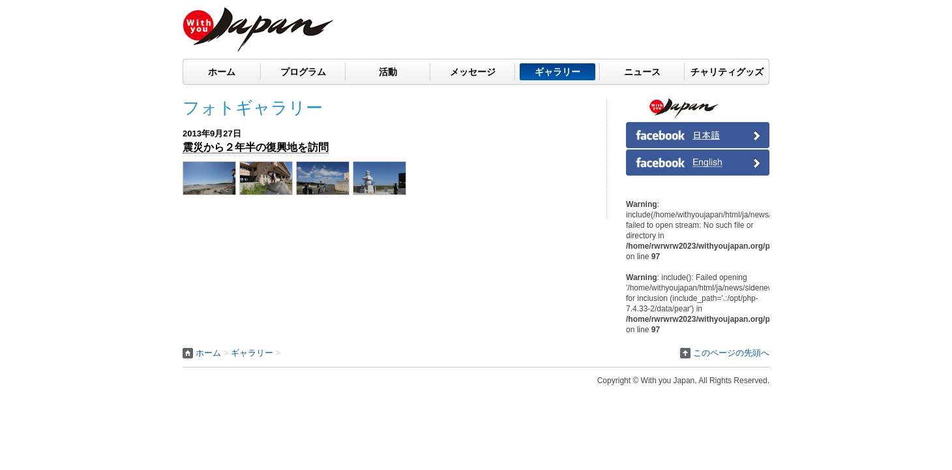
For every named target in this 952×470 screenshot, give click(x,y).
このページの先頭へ (731, 353)
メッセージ (473, 72)
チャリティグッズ (727, 72)
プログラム (303, 72)
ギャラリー (557, 72)
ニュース (642, 72)
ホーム (221, 72)
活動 (388, 72)
